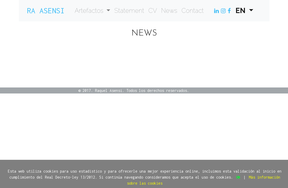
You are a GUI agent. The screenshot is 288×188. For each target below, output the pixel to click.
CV (152, 10)
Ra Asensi (45, 10)
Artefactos (90, 10)
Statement (129, 10)
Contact (192, 10)
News (169, 10)
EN (241, 10)
